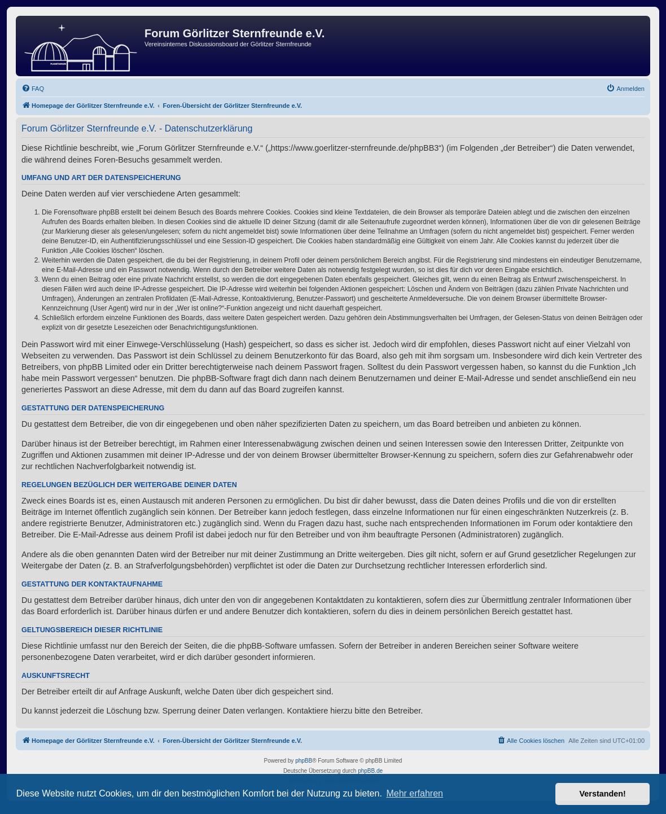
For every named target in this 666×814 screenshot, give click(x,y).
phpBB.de (370, 771)
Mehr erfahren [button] (414, 793)
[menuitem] (32, 88)
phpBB (303, 761)
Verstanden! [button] (603, 793)
